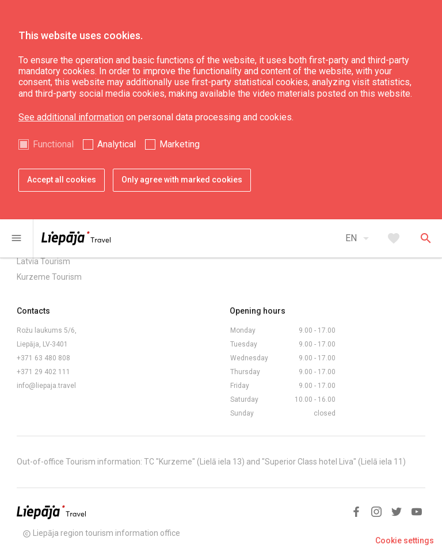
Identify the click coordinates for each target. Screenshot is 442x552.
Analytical (116, 144)
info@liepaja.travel (46, 386)
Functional (53, 144)
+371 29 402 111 (43, 372)
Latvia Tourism (43, 261)
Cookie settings (404, 540)
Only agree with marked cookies (181, 179)
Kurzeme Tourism (49, 276)
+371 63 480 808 (43, 358)
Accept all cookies (61, 179)
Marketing (179, 144)
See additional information (71, 117)
